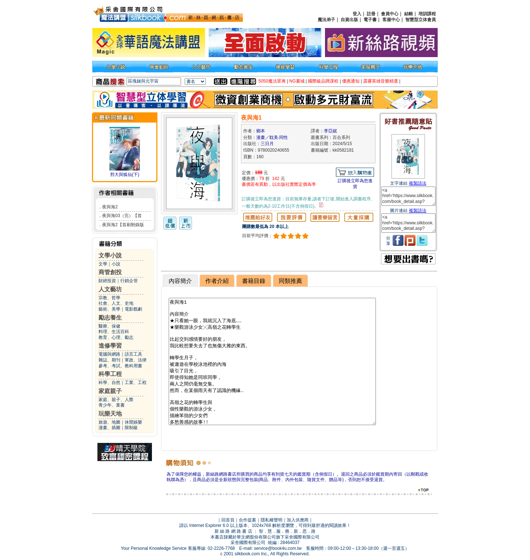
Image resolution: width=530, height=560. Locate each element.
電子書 (370, 19)
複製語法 (417, 183)
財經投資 (107, 280)
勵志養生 (110, 318)
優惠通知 (351, 81)
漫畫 (260, 137)
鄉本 (260, 130)
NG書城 (297, 81)
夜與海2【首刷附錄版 (123, 224)
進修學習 (110, 346)
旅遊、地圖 (109, 422)
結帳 (408, 13)
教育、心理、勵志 (116, 337)
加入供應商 (298, 520)
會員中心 (389, 13)
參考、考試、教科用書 (120, 365)
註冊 (371, 13)
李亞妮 (330, 130)
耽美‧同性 (278, 137)
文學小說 (110, 255)
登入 (357, 13)
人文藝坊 (110, 289)
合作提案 (247, 520)
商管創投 (110, 272)
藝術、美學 (109, 309)
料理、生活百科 (114, 331)
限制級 (131, 427)
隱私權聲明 (271, 520)
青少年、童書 (112, 405)
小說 (116, 264)
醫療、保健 (109, 326)
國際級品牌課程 (323, 81)
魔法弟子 (326, 19)
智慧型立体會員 (420, 19)
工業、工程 (135, 382)
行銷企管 (129, 280)
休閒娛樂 (133, 422)
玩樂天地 (110, 414)
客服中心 (391, 19)
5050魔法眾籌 (272, 81)
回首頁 (227, 520)
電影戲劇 (133, 309)
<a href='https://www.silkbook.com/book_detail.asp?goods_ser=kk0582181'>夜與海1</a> (408, 196)
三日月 (267, 143)
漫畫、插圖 (109, 427)
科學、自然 (109, 382)
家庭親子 (110, 391)
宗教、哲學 (109, 297)
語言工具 (133, 354)
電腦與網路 (109, 354)
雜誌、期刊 (109, 360)
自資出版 (349, 19)
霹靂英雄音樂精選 (380, 81)
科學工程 (110, 374)
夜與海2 (110, 206)
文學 (103, 264)
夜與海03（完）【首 (122, 215)
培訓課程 (427, 13)
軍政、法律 (135, 360)
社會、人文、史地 (116, 303)
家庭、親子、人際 (116, 399)
